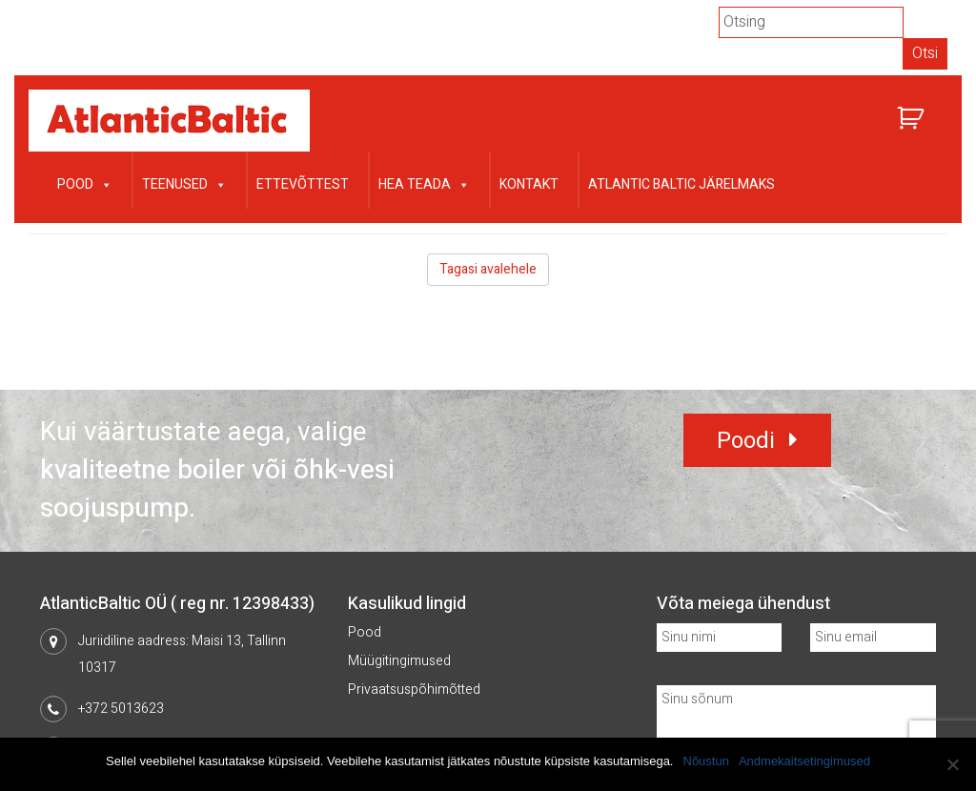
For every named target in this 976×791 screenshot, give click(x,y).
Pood (84, 182)
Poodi (746, 440)
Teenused (184, 182)
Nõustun (706, 761)
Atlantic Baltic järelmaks (681, 184)
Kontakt (529, 184)
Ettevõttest (302, 184)
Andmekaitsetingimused (804, 761)
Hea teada (424, 182)
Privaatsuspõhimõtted (414, 689)
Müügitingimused (399, 661)
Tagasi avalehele (488, 269)
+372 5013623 (121, 709)
